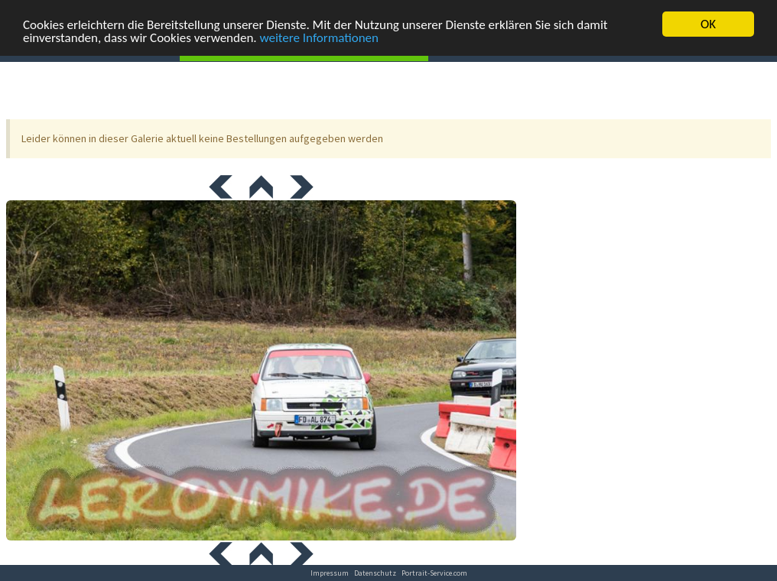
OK (708, 24)
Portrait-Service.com (434, 573)
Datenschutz (375, 573)
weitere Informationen (319, 37)
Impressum (329, 573)
